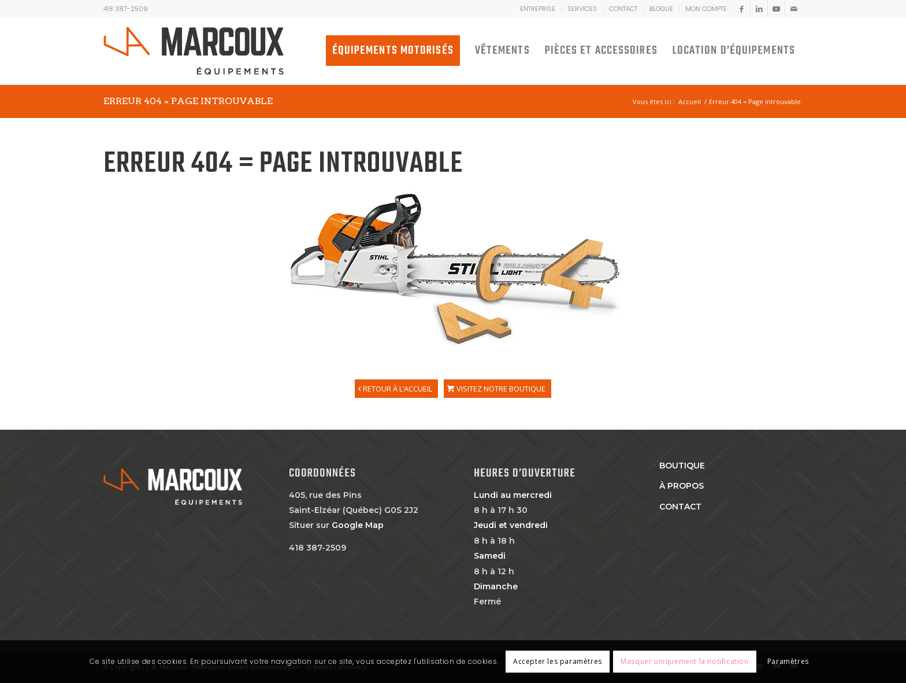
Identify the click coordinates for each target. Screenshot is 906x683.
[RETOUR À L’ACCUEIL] (396, 388)
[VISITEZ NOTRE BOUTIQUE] (497, 388)
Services (582, 8)
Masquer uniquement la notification (684, 661)
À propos (681, 486)
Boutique (682, 465)
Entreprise (537, 8)
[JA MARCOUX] (193, 50)
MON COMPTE (706, 8)
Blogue (661, 8)
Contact (623, 8)
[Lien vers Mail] (794, 8)
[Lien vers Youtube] (776, 8)
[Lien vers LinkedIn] (759, 8)
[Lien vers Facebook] (741, 8)
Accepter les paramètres (557, 661)
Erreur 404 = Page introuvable (188, 100)
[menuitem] (538, 9)
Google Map (358, 525)
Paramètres (788, 661)
